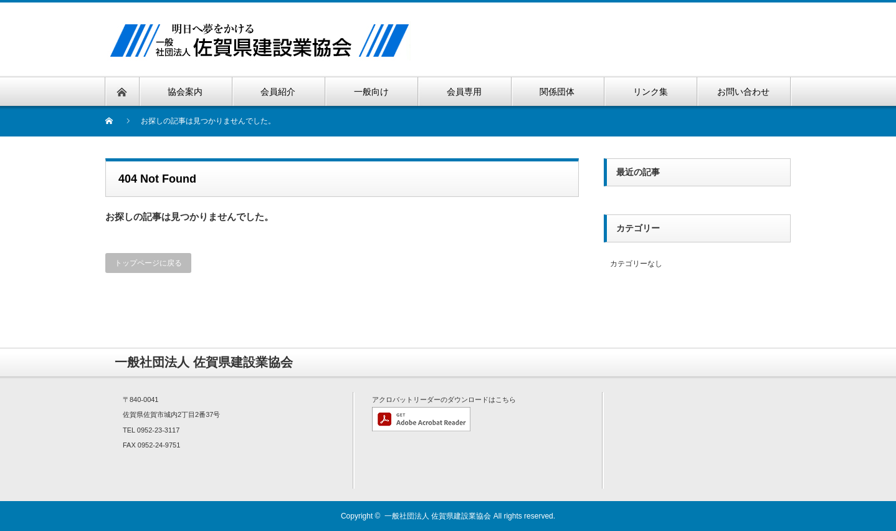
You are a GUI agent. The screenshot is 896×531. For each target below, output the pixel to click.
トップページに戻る (148, 263)
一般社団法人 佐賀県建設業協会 (437, 516)
